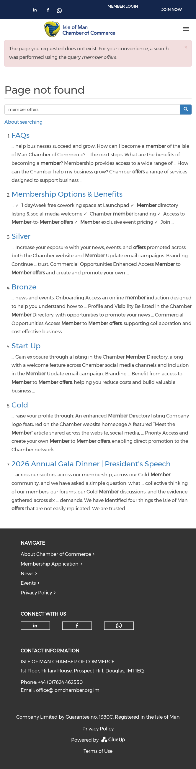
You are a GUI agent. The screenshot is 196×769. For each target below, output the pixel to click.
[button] (185, 47)
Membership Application (50, 564)
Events (28, 583)
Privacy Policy (36, 593)
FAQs (21, 135)
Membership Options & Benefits (67, 194)
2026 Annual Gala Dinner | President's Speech (91, 464)
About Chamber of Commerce (56, 554)
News (27, 573)
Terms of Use (98, 751)
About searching (23, 122)
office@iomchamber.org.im (67, 690)
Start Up (26, 346)
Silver (21, 236)
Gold (20, 405)
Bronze (24, 287)
